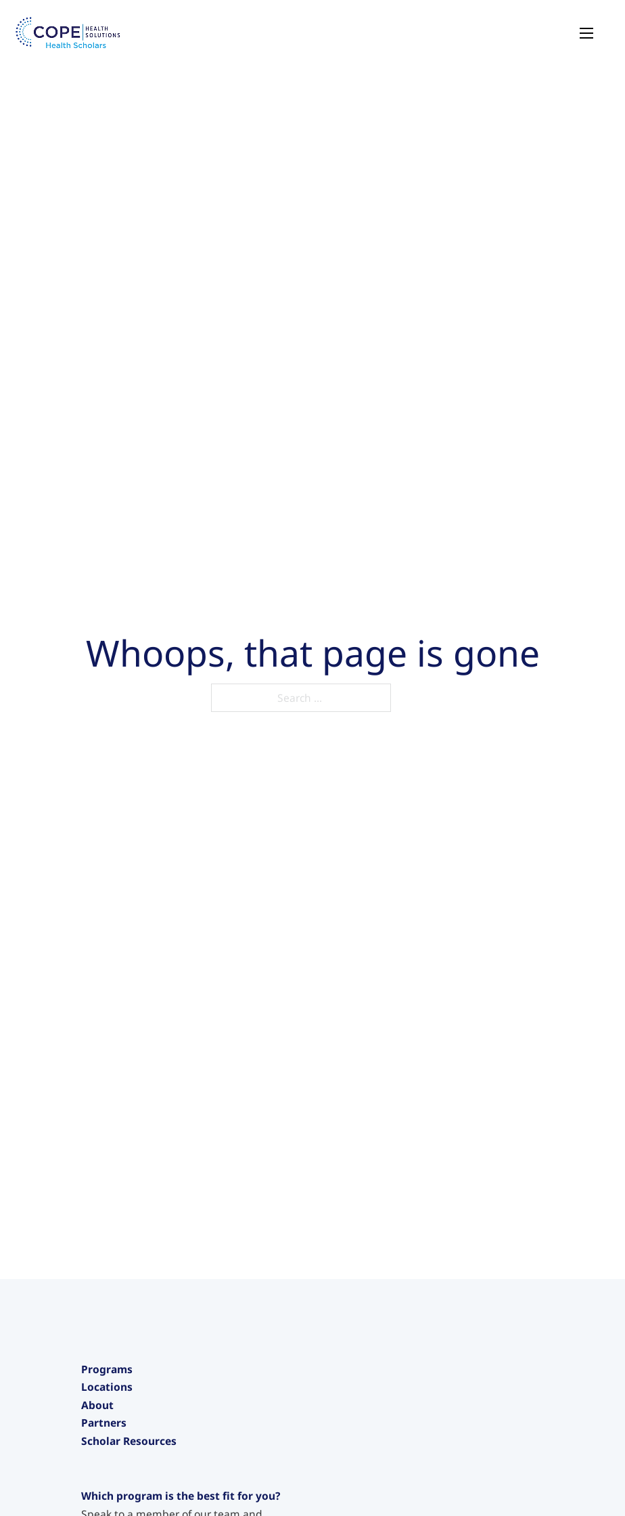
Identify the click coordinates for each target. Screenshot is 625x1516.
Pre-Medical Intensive (134, 1463)
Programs (107, 1369)
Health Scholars (120, 1394)
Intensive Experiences (135, 1440)
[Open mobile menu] (586, 33)
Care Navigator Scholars (140, 1486)
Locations (107, 1503)
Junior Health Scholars (136, 1417)
